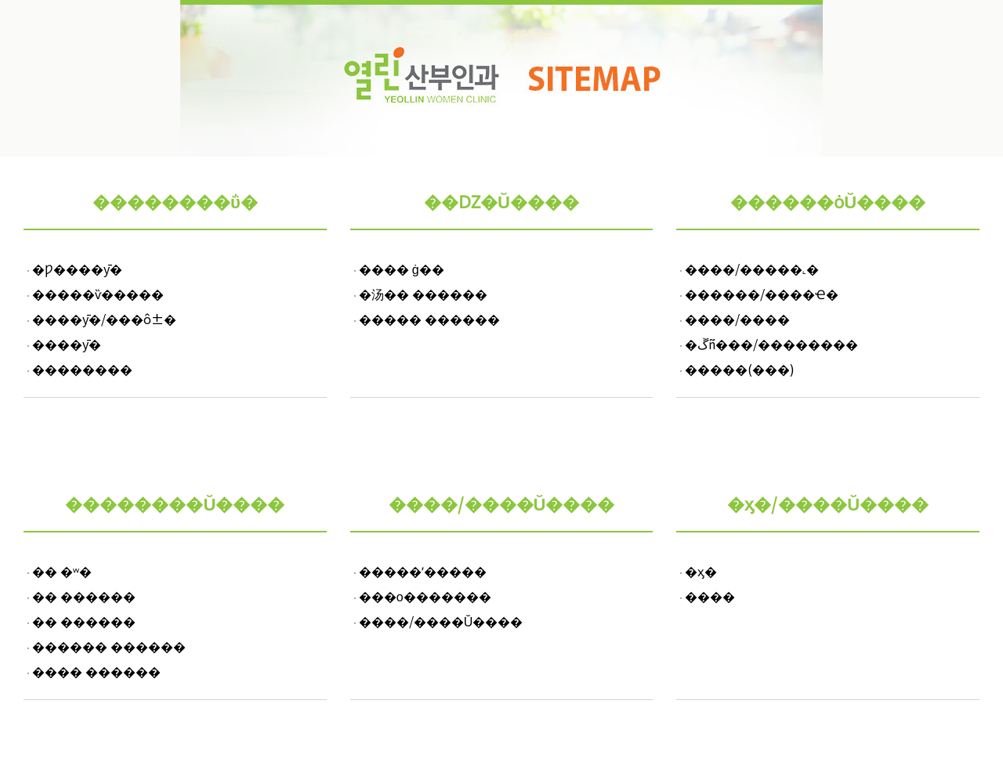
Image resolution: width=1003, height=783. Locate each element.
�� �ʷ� (62, 570)
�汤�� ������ (423, 293)
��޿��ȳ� (65, 343)
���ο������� (425, 595)
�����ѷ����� (96, 293)
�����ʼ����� (423, 570)
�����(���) (740, 368)
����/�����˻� (752, 268)
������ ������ (109, 646)
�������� (80, 368)
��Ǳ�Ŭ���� (501, 200)
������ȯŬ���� (827, 200)
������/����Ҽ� (761, 293)
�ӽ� (701, 570)
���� (710, 595)
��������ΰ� (175, 200)
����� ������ (429, 318)
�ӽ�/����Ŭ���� (828, 502)
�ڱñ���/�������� (771, 343)
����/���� (737, 318)
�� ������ (84, 595)
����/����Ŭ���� (502, 502)
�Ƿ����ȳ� (75, 268)
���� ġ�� (401, 268)
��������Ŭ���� (174, 502)
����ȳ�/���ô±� (102, 318)
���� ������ (96, 671)
